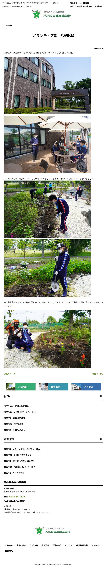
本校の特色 (21, 545)
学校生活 (57, 545)
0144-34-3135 (17, 496)
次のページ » (97, 374)
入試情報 (34, 545)
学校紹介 (9, 545)
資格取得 (45, 545)
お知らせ (95, 545)
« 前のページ (9, 374)
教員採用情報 (82, 545)
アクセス (68, 545)
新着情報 (9, 551)
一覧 (100, 396)
